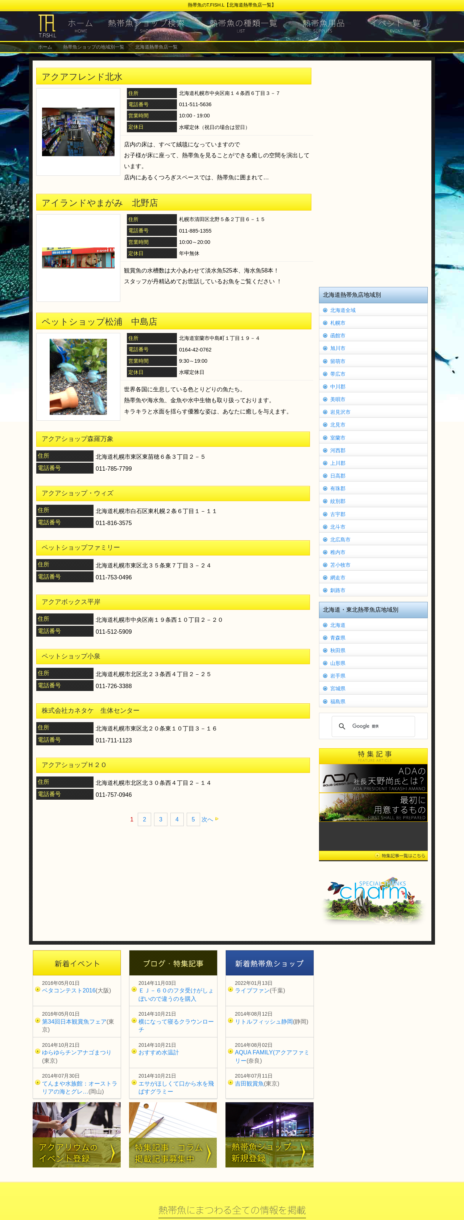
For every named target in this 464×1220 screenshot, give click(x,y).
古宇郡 (337, 514)
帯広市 (337, 374)
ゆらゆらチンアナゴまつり (77, 1052)
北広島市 (340, 539)
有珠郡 (337, 488)
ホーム (45, 47)
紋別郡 (337, 501)
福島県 (337, 701)
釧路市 (337, 590)
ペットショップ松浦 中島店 (99, 321)
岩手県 (337, 676)
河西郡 (337, 450)
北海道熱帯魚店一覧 (156, 47)
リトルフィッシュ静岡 (264, 1022)
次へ (207, 819)
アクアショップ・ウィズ (77, 493)
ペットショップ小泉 (71, 656)
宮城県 (337, 688)
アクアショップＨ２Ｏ (74, 765)
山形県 (337, 663)
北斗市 (337, 527)
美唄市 (337, 399)
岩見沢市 (340, 412)
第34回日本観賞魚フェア (74, 1022)
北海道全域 (343, 310)
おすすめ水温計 (158, 1052)
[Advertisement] (373, 173)
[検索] (372, 726)
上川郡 (337, 463)
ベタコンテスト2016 (69, 990)
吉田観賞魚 (249, 1083)
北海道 (337, 625)
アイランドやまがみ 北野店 (100, 203)
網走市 (337, 577)
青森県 (337, 638)
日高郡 (337, 476)
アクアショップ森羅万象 (77, 438)
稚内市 (337, 552)
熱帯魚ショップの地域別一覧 (93, 47)
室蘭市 (337, 438)
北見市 (337, 425)
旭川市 (337, 348)
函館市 (337, 335)
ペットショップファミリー (81, 547)
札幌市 (337, 323)
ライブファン (252, 990)
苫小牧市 (340, 565)
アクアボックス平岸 (71, 601)
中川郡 (337, 387)
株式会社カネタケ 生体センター (91, 710)
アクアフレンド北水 (82, 77)
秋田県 (337, 650)
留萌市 (337, 361)
